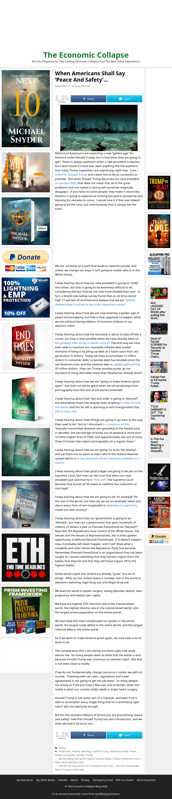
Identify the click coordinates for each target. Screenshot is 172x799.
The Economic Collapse (86, 55)
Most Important (146, 780)
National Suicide (119, 751)
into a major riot (66, 411)
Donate (62, 780)
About (74, 780)
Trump (89, 755)
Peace (133, 751)
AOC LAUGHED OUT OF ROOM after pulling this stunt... (158, 310)
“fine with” (100, 480)
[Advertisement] (86, 26)
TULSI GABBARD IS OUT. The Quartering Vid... (158, 412)
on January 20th (65, 183)
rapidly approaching (126, 364)
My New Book (25, 780)
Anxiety (76, 751)
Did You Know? (124, 780)
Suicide (80, 755)
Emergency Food (103, 780)
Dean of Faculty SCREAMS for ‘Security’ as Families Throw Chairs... (158, 347)
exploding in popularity (121, 505)
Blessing (86, 751)
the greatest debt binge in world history (81, 343)
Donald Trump (100, 751)
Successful (69, 755)
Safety (58, 755)
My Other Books (45, 780)
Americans (65, 751)
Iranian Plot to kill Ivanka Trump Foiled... (158, 381)
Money (62, 747)
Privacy (85, 780)
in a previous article (116, 424)
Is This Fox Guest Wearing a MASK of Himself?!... (157, 445)
